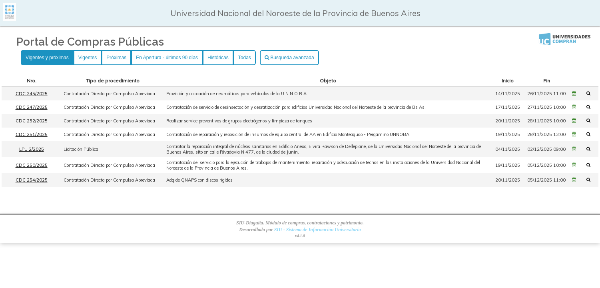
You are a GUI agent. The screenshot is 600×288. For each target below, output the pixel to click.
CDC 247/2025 (32, 107)
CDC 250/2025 (32, 165)
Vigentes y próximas (47, 57)
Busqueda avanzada (289, 57)
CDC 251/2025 (32, 134)
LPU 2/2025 (31, 149)
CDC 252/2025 (32, 121)
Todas (244, 57)
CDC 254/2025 (32, 180)
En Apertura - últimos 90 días (167, 57)
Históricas (218, 57)
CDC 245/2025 (32, 93)
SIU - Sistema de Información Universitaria (317, 229)
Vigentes (87, 57)
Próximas (116, 57)
